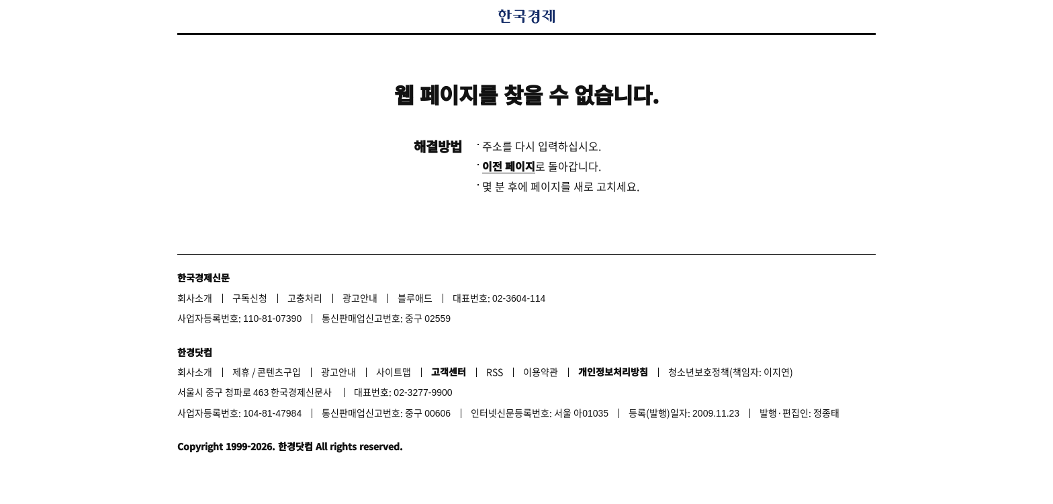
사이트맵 (393, 371)
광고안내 (359, 297)
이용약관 (540, 371)
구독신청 (249, 297)
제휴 (241, 371)
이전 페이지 (508, 166)
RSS (494, 371)
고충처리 (304, 297)
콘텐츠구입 (279, 371)
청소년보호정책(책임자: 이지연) (730, 371)
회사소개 (194, 297)
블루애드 (415, 297)
